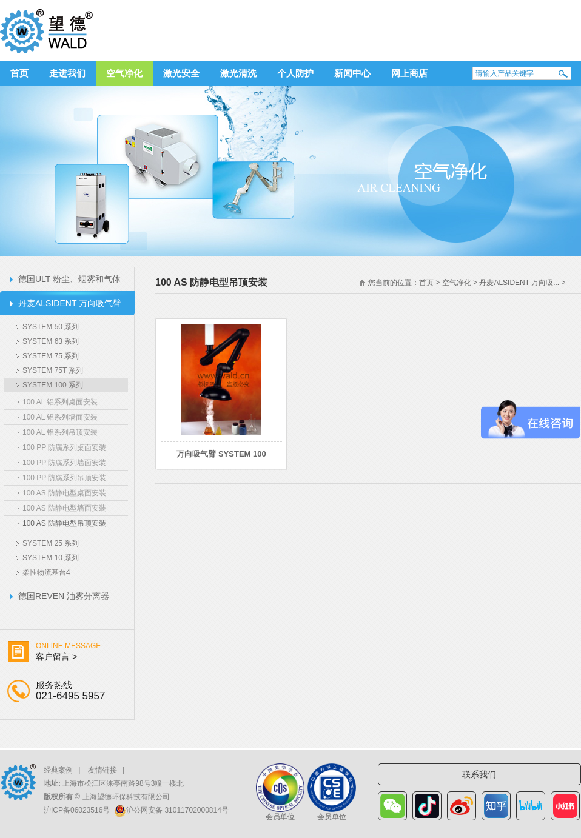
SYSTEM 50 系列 (50, 327)
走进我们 (67, 73)
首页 (19, 73)
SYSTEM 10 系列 (50, 558)
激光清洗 (238, 73)
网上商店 (409, 73)
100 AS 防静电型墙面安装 (64, 508)
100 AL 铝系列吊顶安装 (60, 432)
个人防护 (295, 73)
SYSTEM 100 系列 (52, 385)
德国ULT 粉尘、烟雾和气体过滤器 (69, 282)
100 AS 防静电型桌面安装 (64, 493)
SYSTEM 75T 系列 (52, 370)
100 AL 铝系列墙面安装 (60, 417)
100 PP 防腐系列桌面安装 (64, 447)
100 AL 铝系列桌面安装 (60, 402)
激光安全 (181, 73)
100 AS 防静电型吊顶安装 (64, 523)
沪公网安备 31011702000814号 (177, 810)
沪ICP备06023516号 (77, 810)
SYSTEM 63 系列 (50, 341)
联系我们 (479, 774)
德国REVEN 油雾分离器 (63, 596)
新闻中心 (352, 73)
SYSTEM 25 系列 (50, 543)
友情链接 (102, 770)
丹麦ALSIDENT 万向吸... (519, 282)
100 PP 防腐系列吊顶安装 (64, 478)
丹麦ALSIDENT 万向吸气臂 (69, 303)
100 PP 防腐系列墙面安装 (64, 462)
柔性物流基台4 (46, 572)
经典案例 (58, 770)
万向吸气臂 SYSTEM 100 (221, 453)
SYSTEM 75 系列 (50, 356)
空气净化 (124, 73)
